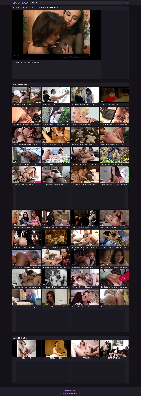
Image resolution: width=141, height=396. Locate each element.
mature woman (33, 62)
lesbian (23, 62)
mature (16, 62)
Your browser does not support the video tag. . (56, 35)
